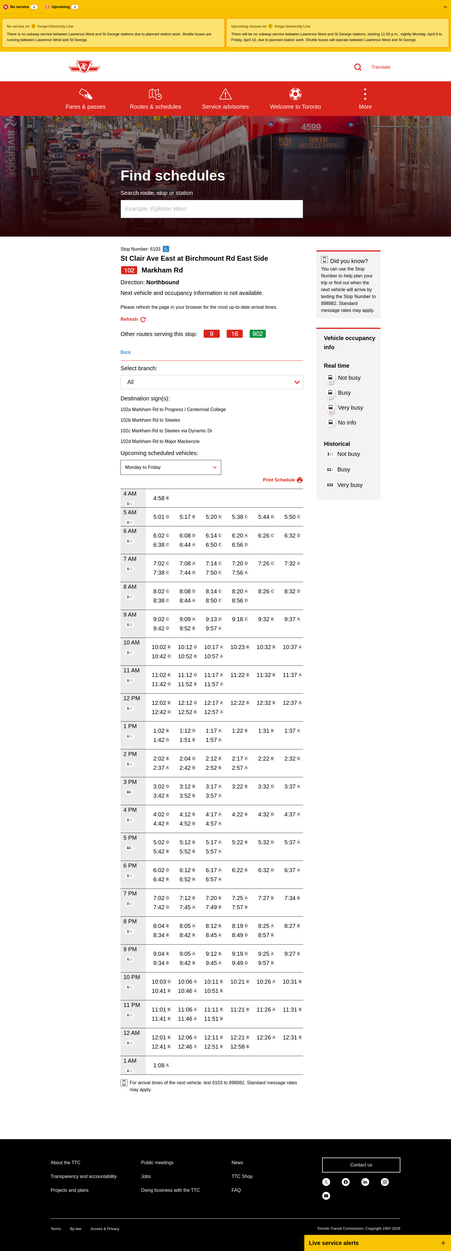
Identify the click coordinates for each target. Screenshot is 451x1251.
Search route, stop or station (157, 193)
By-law (75, 1229)
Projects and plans (70, 1190)
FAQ (236, 1190)
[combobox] (212, 209)
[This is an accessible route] (166, 249)
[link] (326, 1181)
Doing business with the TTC (170, 1190)
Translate (380, 67)
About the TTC (66, 1162)
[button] (225, 26)
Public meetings (157, 1162)
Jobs (146, 1176)
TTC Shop (242, 1176)
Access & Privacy (104, 1229)
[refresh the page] (134, 319)
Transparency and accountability (84, 1176)
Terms (56, 1229)
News (237, 1162)
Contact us (361, 1164)
